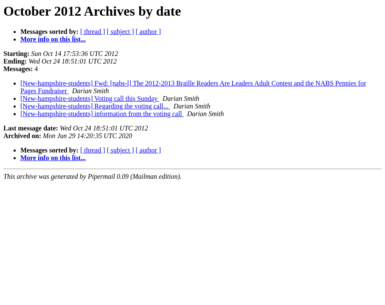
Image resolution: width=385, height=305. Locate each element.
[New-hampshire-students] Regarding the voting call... (95, 106)
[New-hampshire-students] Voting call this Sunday (89, 98)
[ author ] (148, 31)
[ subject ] (120, 31)
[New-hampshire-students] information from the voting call (102, 113)
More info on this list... (53, 39)
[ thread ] (92, 31)
